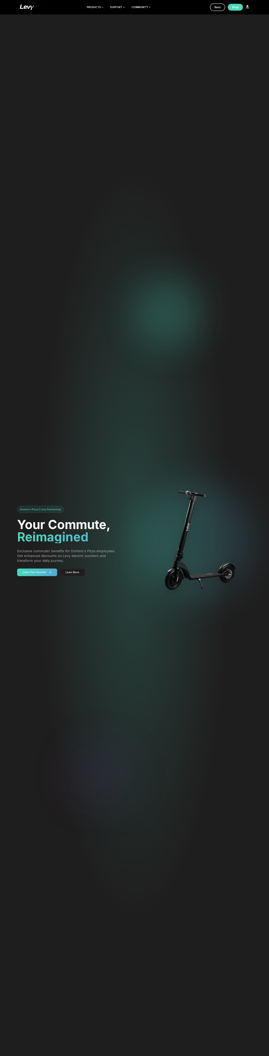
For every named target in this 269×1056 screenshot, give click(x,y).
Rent (217, 7)
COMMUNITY (141, 7)
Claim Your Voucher (37, 572)
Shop (235, 7)
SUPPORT (117, 7)
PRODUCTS (95, 7)
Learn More (72, 572)
